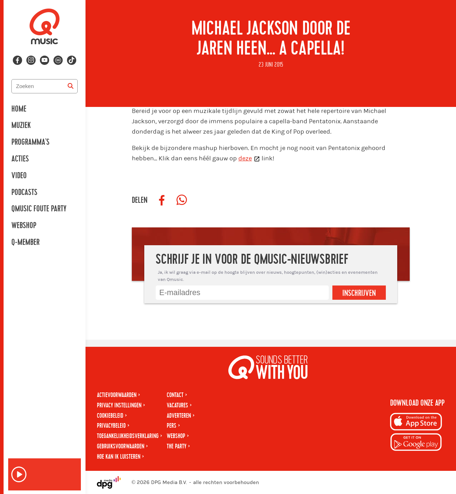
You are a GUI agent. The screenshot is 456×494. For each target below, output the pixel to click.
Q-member (25, 242)
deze (245, 158)
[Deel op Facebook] (161, 200)
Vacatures (177, 405)
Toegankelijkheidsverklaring (128, 436)
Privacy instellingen (119, 405)
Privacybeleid (111, 426)
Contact (175, 395)
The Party (176, 446)
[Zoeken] (70, 86)
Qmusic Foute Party (38, 209)
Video (19, 175)
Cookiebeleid (110, 416)
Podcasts (24, 192)
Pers (171, 426)
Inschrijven (359, 293)
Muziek (21, 125)
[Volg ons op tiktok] (71, 60)
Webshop (23, 225)
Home (18, 109)
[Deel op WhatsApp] (181, 200)
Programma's (30, 142)
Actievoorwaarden (116, 395)
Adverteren (179, 416)
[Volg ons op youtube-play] (44, 60)
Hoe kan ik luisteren (118, 457)
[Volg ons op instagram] (31, 60)
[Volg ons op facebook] (17, 60)
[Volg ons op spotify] (58, 60)
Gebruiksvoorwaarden (120, 446)
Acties (20, 159)
